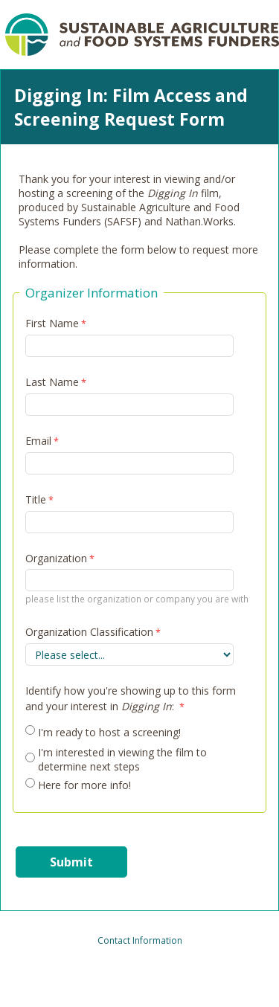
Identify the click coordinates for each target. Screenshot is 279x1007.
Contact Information (139, 940)
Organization (56, 558)
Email (38, 441)
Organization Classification (89, 632)
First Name (52, 323)
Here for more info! (84, 785)
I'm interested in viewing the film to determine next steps (122, 759)
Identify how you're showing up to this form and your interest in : (130, 698)
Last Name (52, 382)
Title (35, 499)
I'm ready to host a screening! (109, 732)
